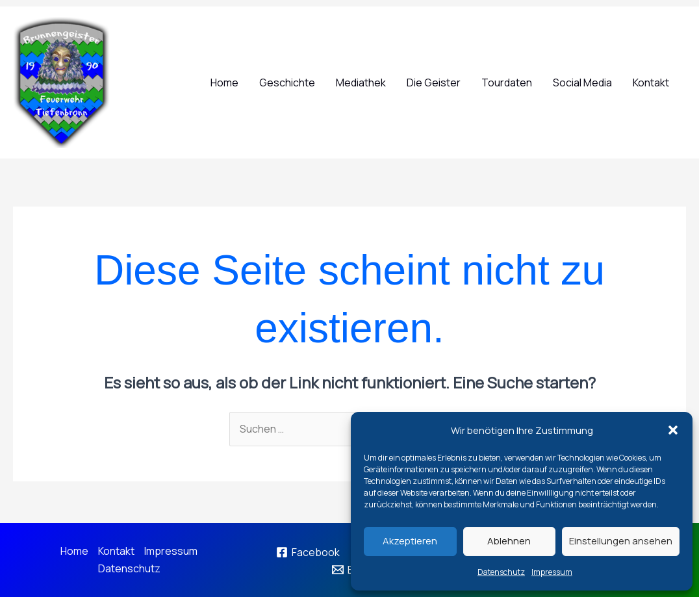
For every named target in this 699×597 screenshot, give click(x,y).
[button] (673, 430)
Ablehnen (509, 541)
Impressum (551, 572)
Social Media (582, 82)
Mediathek (361, 82)
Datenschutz (501, 572)
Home (224, 82)
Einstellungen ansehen (620, 541)
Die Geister (434, 82)
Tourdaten (506, 82)
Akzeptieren (410, 541)
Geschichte (287, 82)
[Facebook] (308, 552)
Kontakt (651, 82)
